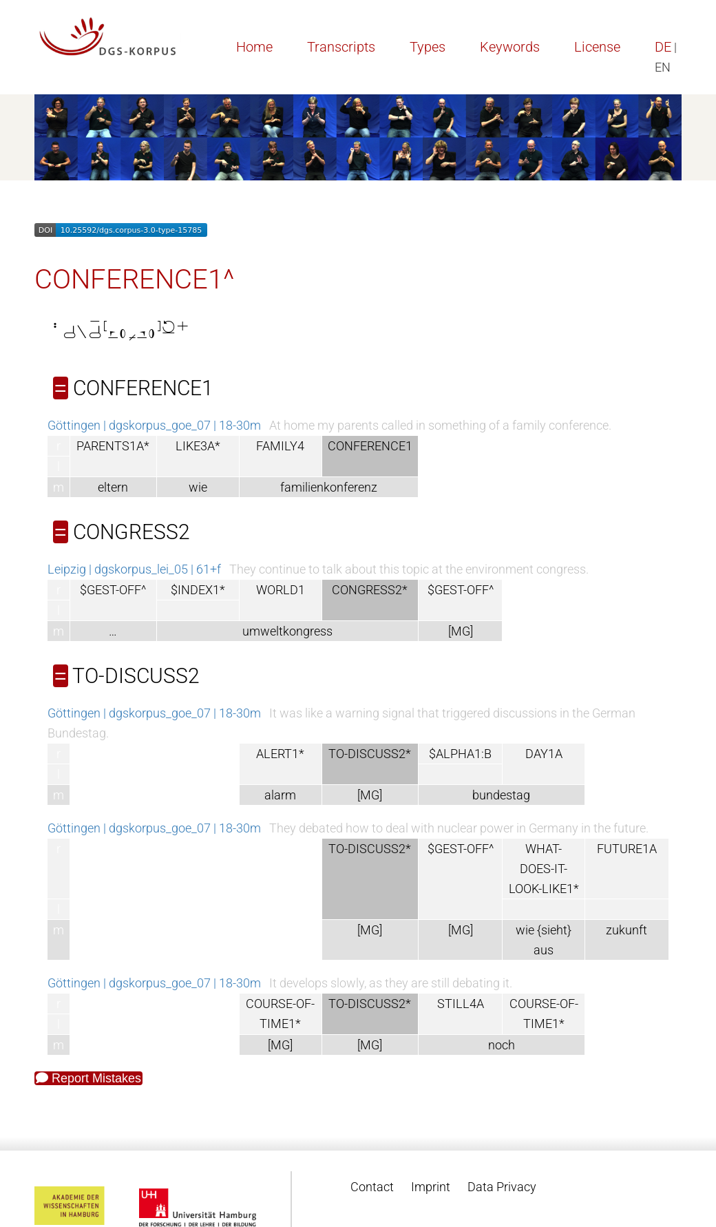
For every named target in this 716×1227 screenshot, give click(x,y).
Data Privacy (501, 1186)
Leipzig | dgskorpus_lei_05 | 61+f (134, 569)
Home (254, 47)
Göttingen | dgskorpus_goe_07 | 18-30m (154, 425)
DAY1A (543, 753)
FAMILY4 (280, 446)
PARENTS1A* (112, 446)
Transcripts (341, 47)
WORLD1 (280, 590)
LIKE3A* (198, 446)
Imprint (430, 1186)
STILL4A (460, 1003)
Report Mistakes (88, 1078)
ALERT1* (280, 753)
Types (427, 47)
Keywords (510, 47)
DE (663, 47)
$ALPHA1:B (460, 753)
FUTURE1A (627, 848)
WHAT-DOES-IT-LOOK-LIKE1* (544, 868)
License (597, 47)
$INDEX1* (198, 590)
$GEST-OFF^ (113, 590)
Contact (372, 1186)
